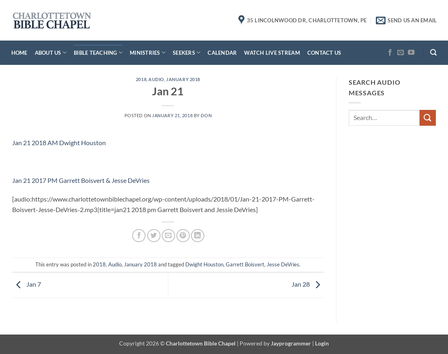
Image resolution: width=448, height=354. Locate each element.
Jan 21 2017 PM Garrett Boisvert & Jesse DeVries (81, 180)
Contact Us (324, 52)
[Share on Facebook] (139, 235)
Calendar (222, 52)
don (206, 115)
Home (19, 52)
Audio (156, 79)
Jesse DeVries (283, 264)
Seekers (186, 52)
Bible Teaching (98, 52)
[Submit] (428, 118)
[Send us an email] (400, 52)
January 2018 (183, 79)
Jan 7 (26, 284)
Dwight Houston (204, 264)
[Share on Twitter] (154, 235)
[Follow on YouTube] (411, 52)
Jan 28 (308, 284)
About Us (51, 52)
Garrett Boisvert (245, 264)
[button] (433, 52)
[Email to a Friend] (168, 235)
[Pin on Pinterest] (183, 235)
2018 (141, 79)
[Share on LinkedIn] (197, 235)
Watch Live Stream (272, 52)
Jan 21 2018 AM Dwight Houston (59, 142)
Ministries (147, 52)
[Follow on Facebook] (390, 52)
